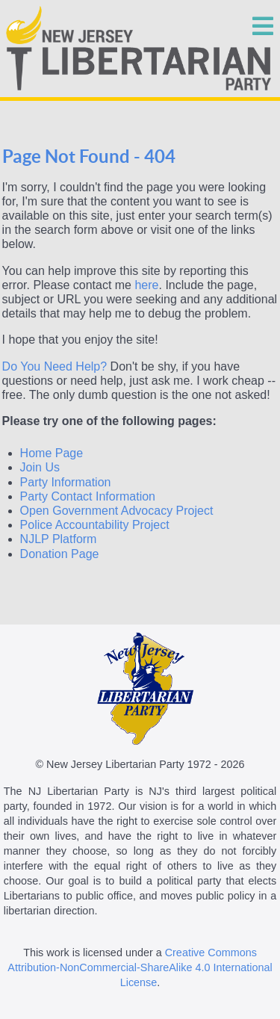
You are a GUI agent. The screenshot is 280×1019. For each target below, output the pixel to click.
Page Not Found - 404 (88, 156)
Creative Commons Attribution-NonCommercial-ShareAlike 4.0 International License (139, 967)
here (146, 285)
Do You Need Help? (55, 366)
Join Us (40, 467)
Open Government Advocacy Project (117, 510)
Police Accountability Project (94, 524)
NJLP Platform (58, 539)
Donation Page (59, 554)
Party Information (65, 482)
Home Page (52, 453)
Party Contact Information (87, 496)
